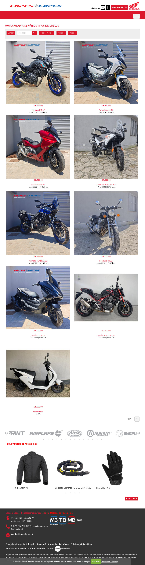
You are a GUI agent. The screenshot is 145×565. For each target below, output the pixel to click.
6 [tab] (65, 439)
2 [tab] (48, 439)
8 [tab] (74, 439)
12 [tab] (92, 439)
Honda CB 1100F (106, 261)
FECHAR (95, 561)
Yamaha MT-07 (38, 110)
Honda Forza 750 (38, 184)
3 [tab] (52, 439)
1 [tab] (43, 439)
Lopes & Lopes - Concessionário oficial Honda (27, 513)
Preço (73, 33)
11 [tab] (88, 439)
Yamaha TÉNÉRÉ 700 (38, 261)
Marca (61, 33)
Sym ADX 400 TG (106, 110)
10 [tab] (83, 439)
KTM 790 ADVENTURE (106, 184)
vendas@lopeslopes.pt (22, 534)
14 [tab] (101, 439)
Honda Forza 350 (38, 335)
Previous (6, 433)
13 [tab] (97, 439)
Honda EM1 (38, 411)
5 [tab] (61, 439)
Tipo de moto (46, 33)
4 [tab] (56, 439)
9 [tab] (79, 439)
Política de (109, 561)
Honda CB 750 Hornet (106, 335)
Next (138, 433)
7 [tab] (70, 439)
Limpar (11, 33)
